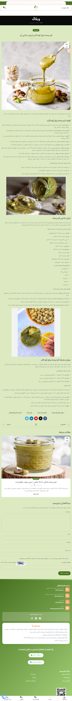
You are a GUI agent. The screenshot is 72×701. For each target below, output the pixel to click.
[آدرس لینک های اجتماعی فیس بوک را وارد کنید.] (41, 3)
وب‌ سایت (68, 550)
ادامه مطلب (36, 494)
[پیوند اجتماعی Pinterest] (36, 3)
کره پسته (32, 23)
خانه (41, 23)
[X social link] (39, 3)
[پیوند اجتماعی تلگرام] (30, 3)
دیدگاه (68, 512)
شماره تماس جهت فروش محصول (54, 594)
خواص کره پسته (42, 413)
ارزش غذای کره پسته (58, 413)
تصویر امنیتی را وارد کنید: (8, 562)
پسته (37, 23)
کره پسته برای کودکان (15, 413)
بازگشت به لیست (36, 424)
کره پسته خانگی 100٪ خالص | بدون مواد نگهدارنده (36, 482)
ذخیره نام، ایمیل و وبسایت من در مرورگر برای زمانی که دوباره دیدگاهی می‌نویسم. (43, 558)
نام (69, 534)
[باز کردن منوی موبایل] (65, 8)
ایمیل (68, 542)
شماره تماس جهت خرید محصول (55, 588)
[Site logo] (36, 8)
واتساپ (62, 601)
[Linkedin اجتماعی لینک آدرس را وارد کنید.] (33, 3)
